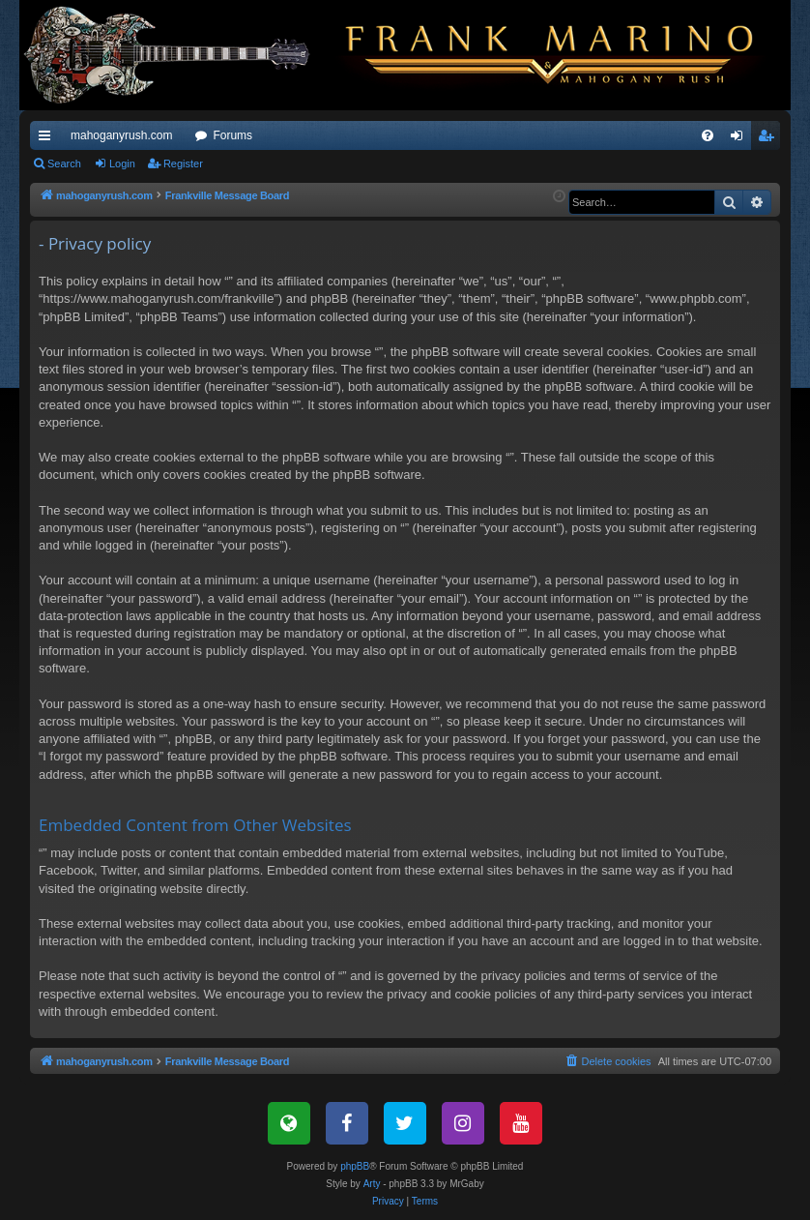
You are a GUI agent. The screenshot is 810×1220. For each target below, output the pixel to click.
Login (122, 163)
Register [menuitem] (770, 139)
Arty (372, 1183)
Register (183, 163)
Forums (232, 135)
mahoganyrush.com (121, 135)
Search (64, 163)
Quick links (48, 139)
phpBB (354, 1166)
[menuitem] (707, 135)
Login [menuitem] (741, 139)
